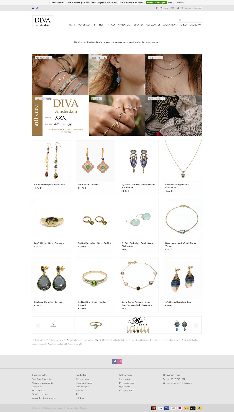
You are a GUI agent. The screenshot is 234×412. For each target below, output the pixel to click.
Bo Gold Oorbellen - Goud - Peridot (94, 243)
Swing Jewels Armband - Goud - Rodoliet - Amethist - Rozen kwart (137, 303)
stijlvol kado (190, 340)
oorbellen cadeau (153, 340)
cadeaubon (90, 340)
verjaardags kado (58, 344)
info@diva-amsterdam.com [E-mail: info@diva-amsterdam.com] (179, 383)
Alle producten (83, 379)
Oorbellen (84, 24)
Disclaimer (36, 386)
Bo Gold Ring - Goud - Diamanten (49, 243)
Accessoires (153, 24)
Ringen (112, 24)
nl (33, 8)
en (37, 8)
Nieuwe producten (84, 383)
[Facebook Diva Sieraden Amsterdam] (114, 361)
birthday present (57, 340)
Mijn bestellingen (127, 383)
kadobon (137, 340)
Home (72, 24)
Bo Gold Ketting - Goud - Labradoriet (177, 186)
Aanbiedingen (82, 386)
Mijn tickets (124, 386)
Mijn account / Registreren (189, 8)
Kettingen (99, 24)
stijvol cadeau (39, 344)
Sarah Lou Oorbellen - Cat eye (48, 302)
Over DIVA (195, 24)
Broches (139, 24)
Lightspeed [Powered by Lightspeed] (82, 408)
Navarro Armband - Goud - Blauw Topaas (180, 244)
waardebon (76, 344)
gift (101, 340)
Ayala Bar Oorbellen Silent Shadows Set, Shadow (138, 186)
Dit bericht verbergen (156, 2)
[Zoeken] (190, 20)
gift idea (111, 340)
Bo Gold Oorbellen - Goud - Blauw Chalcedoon (137, 244)
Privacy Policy (38, 390)
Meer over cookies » (176, 2)
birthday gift (39, 340)
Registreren (124, 379)
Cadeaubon (169, 24)
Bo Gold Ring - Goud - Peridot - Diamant (92, 303)
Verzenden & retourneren (44, 398)
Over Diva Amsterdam (42, 379)
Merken (183, 24)
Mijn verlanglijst (126, 390)
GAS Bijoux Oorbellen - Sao (178, 302)
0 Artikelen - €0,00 (165, 8)
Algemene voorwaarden (43, 383)
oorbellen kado (173, 340)
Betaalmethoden (40, 394)
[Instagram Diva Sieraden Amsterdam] (119, 361)
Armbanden (124, 24)
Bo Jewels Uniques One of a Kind (49, 184)
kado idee (124, 340)
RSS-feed (80, 398)
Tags (78, 394)
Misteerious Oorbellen (88, 184)
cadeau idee (75, 340)
